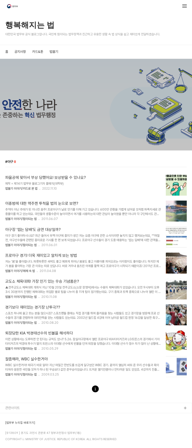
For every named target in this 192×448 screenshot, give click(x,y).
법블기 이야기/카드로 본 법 (21, 188)
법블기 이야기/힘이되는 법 (21, 219)
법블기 (54, 52)
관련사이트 (12, 408)
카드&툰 (37, 52)
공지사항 (20, 52)
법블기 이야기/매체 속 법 (20, 271)
